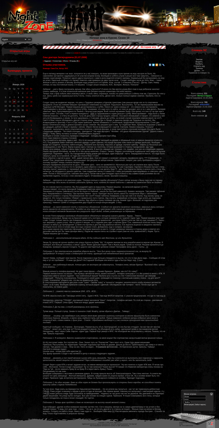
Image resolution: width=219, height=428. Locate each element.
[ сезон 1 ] (69, 53)
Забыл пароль (200, 404)
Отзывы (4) (73, 61)
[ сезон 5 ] (100, 53)
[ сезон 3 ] (84, 53)
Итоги (65, 61)
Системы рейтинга (135, 40)
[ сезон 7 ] (115, 53)
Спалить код (199, 66)
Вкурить (199, 62)
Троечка (199, 68)
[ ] (77, 53)
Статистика (57, 61)
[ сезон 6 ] (107, 53)
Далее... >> (199, 71)
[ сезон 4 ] (92, 53)
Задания (47, 61)
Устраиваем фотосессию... (108, 347)
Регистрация (189, 404)
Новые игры (87, 40)
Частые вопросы (121, 40)
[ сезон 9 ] (130, 53)
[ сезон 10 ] (139, 53)
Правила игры (108, 40)
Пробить (199, 64)
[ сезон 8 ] (123, 53)
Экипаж (199, 59)
